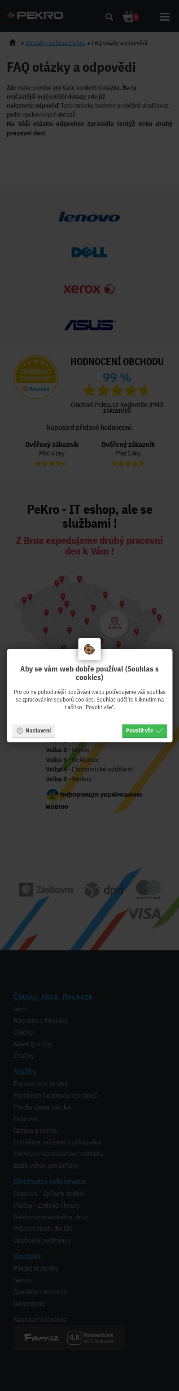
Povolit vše (144, 730)
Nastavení (33, 730)
